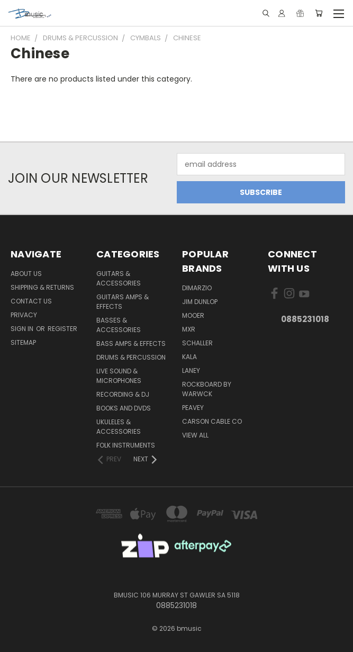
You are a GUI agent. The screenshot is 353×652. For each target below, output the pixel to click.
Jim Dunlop (200, 301)
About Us (26, 273)
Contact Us (31, 301)
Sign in (23, 328)
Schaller (197, 342)
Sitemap (23, 342)
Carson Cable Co (212, 421)
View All (195, 435)
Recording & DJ (122, 394)
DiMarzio (197, 287)
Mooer (193, 315)
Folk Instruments (125, 445)
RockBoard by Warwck (206, 389)
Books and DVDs (123, 408)
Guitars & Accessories (118, 278)
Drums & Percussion (131, 357)
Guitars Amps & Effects (122, 301)
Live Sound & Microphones (118, 376)
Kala (189, 356)
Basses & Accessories (118, 325)
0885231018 (305, 319)
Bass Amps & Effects (131, 343)
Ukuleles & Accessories (118, 426)
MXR (188, 329)
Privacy (24, 314)
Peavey (193, 407)
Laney (191, 370)
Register (62, 328)
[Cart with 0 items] (318, 13)
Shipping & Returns (42, 287)
